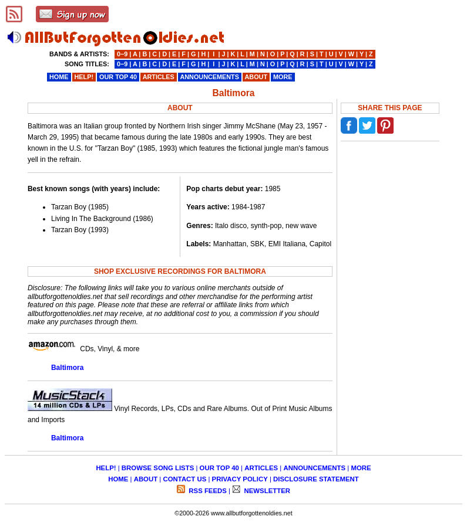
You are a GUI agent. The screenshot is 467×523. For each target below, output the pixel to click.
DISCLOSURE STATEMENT (316, 479)
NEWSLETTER (266, 490)
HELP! (106, 467)
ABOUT (146, 479)
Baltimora (67, 368)
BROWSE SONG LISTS (158, 467)
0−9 (122, 53)
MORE (361, 467)
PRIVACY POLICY (240, 479)
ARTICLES (261, 467)
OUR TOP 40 (219, 467)
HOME (118, 479)
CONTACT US (184, 479)
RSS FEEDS (207, 490)
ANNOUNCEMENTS (314, 467)
